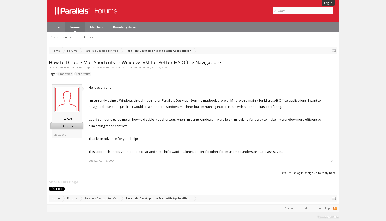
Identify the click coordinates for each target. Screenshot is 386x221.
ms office (65, 74)
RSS (335, 208)
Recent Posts (84, 37)
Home (55, 27)
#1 (332, 160)
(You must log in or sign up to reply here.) (309, 173)
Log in (328, 3)
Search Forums (61, 37)
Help (306, 208)
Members (96, 27)
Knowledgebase (124, 27)
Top (327, 208)
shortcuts (83, 74)
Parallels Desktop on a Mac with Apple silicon (96, 67)
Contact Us (292, 208)
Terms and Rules (328, 217)
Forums (75, 27)
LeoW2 (146, 67)
